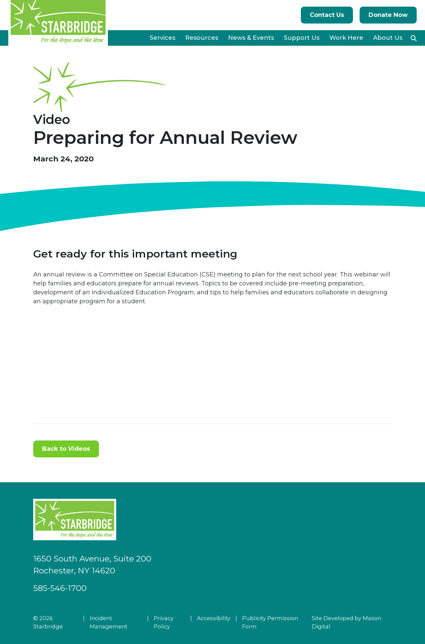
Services (162, 37)
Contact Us (327, 15)
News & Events (251, 37)
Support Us (301, 37)
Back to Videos (66, 448)
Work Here (346, 37)
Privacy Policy (164, 622)
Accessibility (213, 618)
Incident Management (109, 622)
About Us (387, 37)
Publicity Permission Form (270, 622)
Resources (201, 37)
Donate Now (388, 15)
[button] (413, 38)
